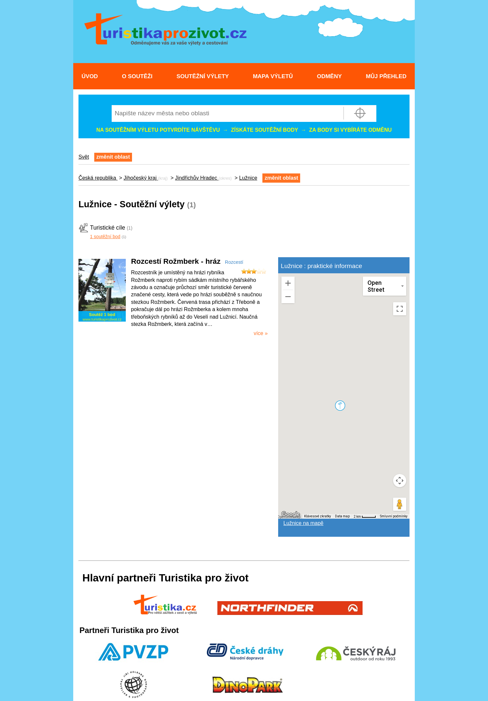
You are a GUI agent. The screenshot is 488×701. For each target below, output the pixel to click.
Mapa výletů (273, 76)
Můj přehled (386, 76)
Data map (342, 516)
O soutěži (137, 76)
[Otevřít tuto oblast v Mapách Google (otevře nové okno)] (290, 514)
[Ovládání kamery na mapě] (399, 480)
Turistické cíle (107, 227)
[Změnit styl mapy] (384, 286)
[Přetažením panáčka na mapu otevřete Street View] (399, 504)
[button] (340, 405)
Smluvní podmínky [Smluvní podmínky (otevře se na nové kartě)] (394, 516)
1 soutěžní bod (105, 236)
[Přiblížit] (288, 283)
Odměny (329, 76)
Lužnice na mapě (303, 523)
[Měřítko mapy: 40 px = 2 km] (365, 516)
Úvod (89, 76)
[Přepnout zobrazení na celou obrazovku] (399, 308)
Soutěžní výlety (203, 76)
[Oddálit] (288, 296)
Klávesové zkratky (317, 516)
